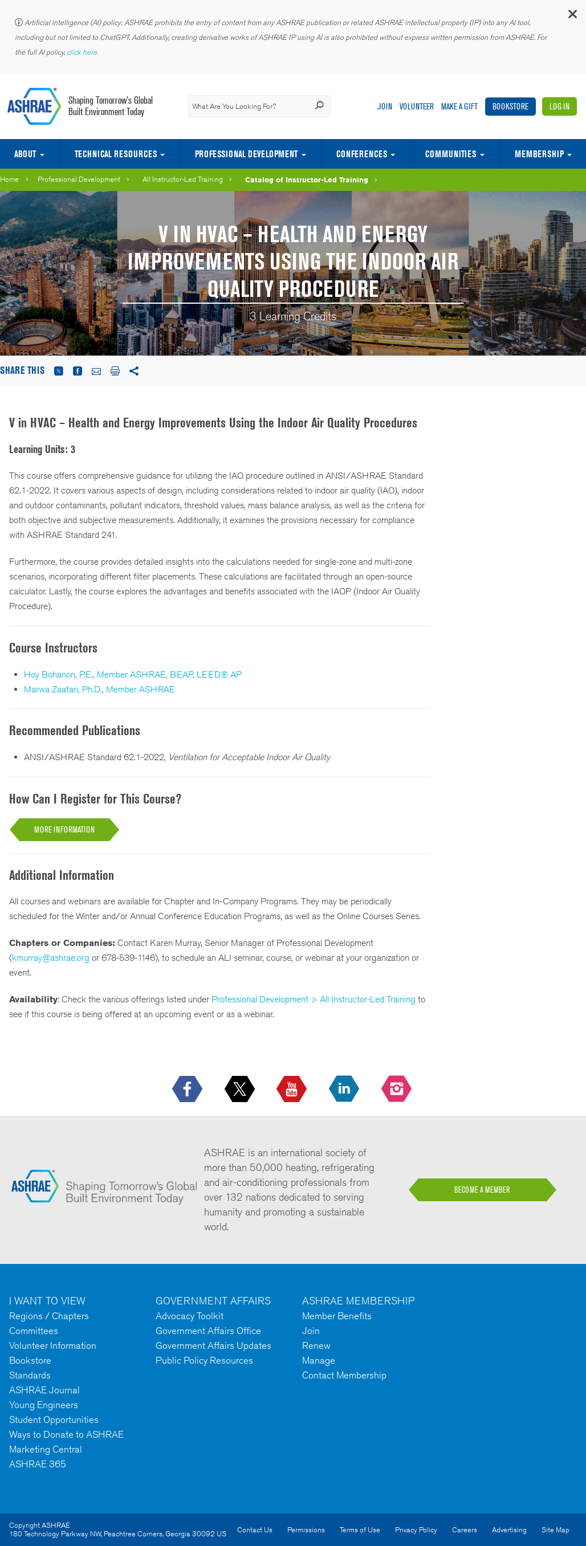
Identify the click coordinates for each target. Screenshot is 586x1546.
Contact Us (254, 1530)
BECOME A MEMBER (482, 1190)
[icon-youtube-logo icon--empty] (293, 1089)
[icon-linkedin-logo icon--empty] (345, 1089)
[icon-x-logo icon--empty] (241, 1089)
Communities (450, 154)
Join (384, 106)
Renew (316, 1345)
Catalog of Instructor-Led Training (306, 179)
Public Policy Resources (204, 1360)
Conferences (361, 154)
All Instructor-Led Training (183, 179)
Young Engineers (43, 1404)
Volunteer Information (52, 1345)
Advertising (509, 1530)
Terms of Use (360, 1530)
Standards (30, 1375)
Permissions (306, 1530)
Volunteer (417, 106)
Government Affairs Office (208, 1330)
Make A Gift (459, 106)
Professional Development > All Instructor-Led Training (313, 999)
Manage (318, 1360)
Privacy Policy (416, 1530)
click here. (83, 52)
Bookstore (510, 106)
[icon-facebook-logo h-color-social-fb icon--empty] (188, 1089)
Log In (559, 106)
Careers (464, 1530)
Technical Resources (116, 154)
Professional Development (246, 154)
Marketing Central (45, 1449)
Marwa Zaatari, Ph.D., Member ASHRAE (99, 689)
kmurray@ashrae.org (50, 957)
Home (9, 179)
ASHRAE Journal (44, 1390)
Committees (33, 1330)
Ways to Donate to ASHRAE (66, 1434)
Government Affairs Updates (213, 1345)
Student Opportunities (54, 1419)
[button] (571, 16)
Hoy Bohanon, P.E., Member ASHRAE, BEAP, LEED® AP (133, 674)
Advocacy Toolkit (189, 1315)
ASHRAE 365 (37, 1464)
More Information (64, 829)
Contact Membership (344, 1375)
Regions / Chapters (49, 1315)
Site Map (555, 1530)
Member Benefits (337, 1315)
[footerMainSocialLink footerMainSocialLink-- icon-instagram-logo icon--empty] (398, 1089)
